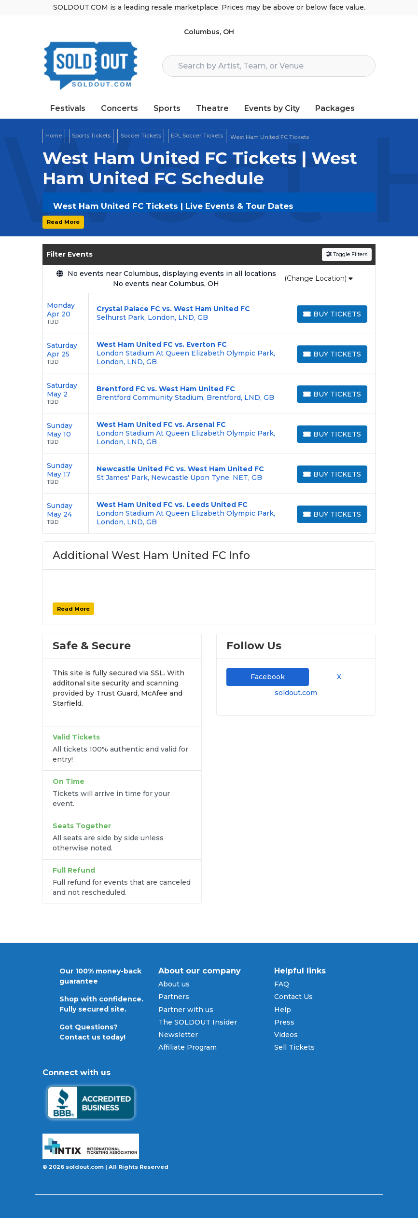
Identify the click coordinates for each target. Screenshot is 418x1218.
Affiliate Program (187, 1047)
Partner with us (185, 1009)
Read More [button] (63, 222)
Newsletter (178, 1034)
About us (174, 984)
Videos (286, 1034)
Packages (335, 108)
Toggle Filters (346, 254)
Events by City (272, 108)
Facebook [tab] (268, 676)
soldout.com (296, 692)
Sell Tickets (294, 1047)
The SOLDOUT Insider (197, 1022)
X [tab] (337, 676)
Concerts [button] (119, 108)
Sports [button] (167, 108)
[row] (209, 313)
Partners (173, 996)
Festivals (67, 108)
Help (282, 1009)
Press (284, 1022)
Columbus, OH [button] (209, 31)
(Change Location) (318, 278)
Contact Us (293, 996)
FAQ (281, 984)
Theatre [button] (212, 108)
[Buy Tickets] (332, 314)
